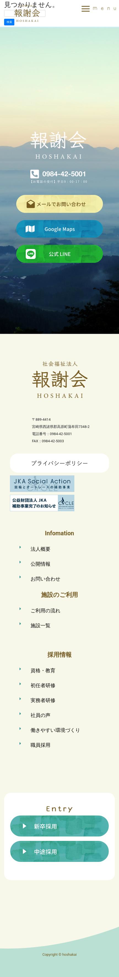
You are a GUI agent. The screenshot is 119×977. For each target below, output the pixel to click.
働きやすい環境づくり (55, 730)
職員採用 (40, 745)
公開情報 (40, 564)
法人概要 (40, 549)
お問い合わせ (45, 579)
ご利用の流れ (45, 610)
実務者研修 (43, 700)
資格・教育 (43, 670)
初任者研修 (43, 685)
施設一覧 (40, 625)
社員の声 (40, 715)
